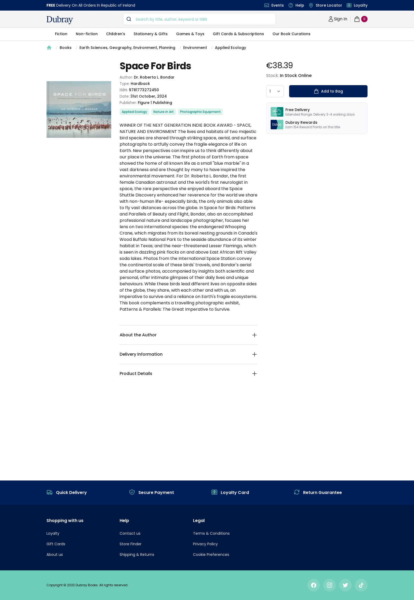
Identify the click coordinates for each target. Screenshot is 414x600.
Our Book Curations (291, 33)
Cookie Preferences (211, 554)
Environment (195, 47)
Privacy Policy (205, 544)
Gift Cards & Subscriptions (238, 33)
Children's (115, 33)
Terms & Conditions (211, 533)
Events (277, 5)
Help (299, 5)
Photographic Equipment (200, 111)
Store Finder (131, 544)
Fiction (61, 33)
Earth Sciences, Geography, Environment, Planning (127, 47)
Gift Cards (55, 544)
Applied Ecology (230, 47)
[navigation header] (59, 20)
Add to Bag (328, 91)
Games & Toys (190, 33)
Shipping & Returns (137, 554)
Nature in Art (163, 111)
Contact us (130, 533)
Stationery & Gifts (151, 33)
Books (66, 47)
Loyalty (361, 5)
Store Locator (329, 5)
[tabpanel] (78, 109)
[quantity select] (275, 91)
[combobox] (199, 19)
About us (54, 554)
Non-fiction (87, 33)
